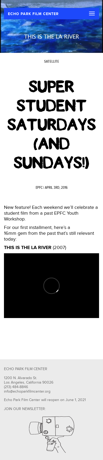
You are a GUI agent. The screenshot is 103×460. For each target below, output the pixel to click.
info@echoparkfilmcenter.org (27, 391)
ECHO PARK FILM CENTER (33, 14)
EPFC (39, 188)
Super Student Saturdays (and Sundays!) (51, 124)
